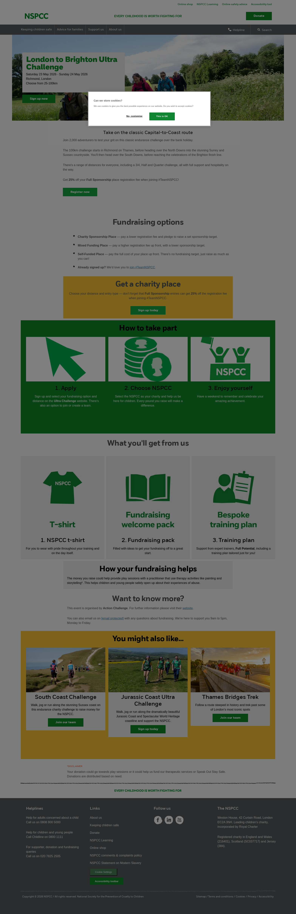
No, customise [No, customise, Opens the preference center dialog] (134, 116)
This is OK (162, 116)
